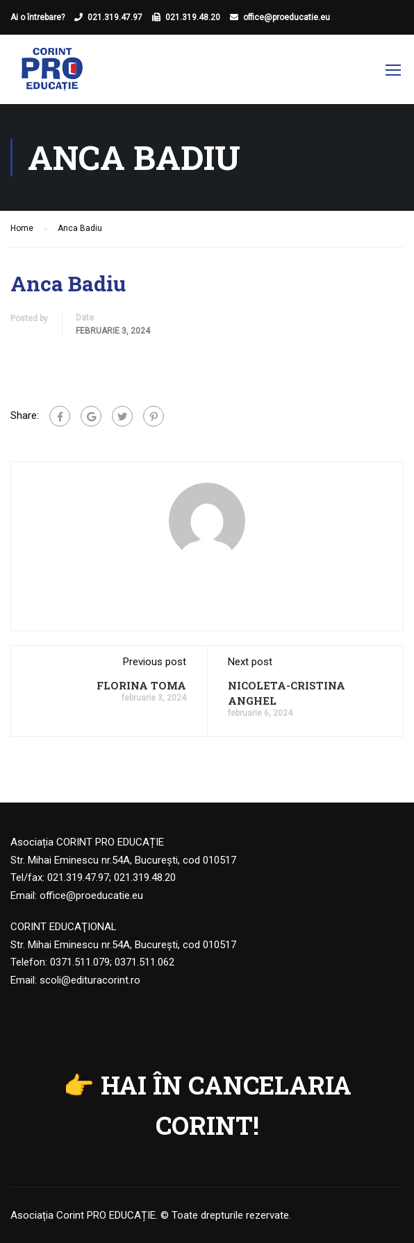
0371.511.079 (80, 962)
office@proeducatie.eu (286, 17)
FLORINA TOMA (141, 685)
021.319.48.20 (192, 17)
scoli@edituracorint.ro (90, 980)
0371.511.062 (144, 962)
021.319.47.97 (115, 17)
